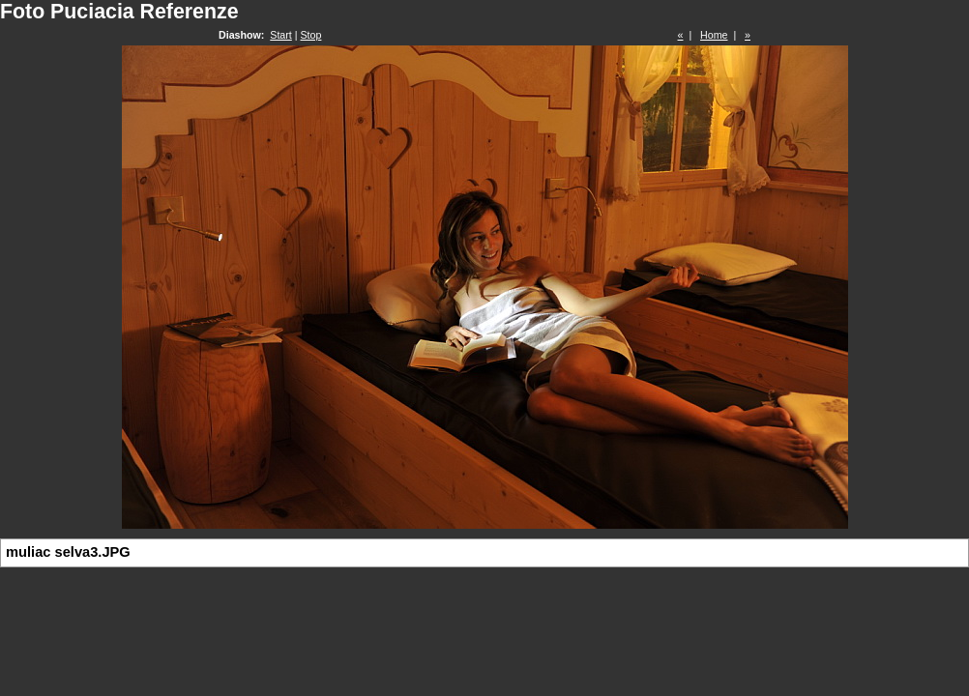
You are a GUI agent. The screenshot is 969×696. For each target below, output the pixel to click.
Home (713, 35)
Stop (311, 35)
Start (281, 35)
